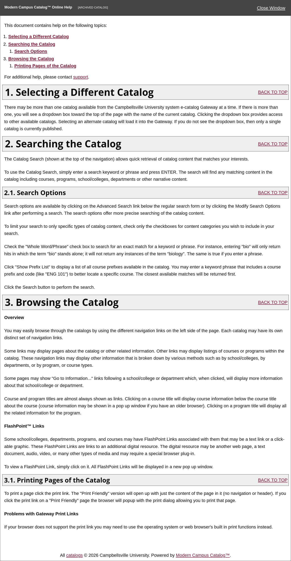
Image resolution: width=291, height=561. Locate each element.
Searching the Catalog (31, 44)
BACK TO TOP (273, 92)
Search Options (30, 51)
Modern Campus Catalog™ (203, 555)
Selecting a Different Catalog (38, 36)
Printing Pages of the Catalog (45, 65)
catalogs (74, 555)
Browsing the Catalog (31, 58)
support (80, 76)
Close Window (271, 8)
